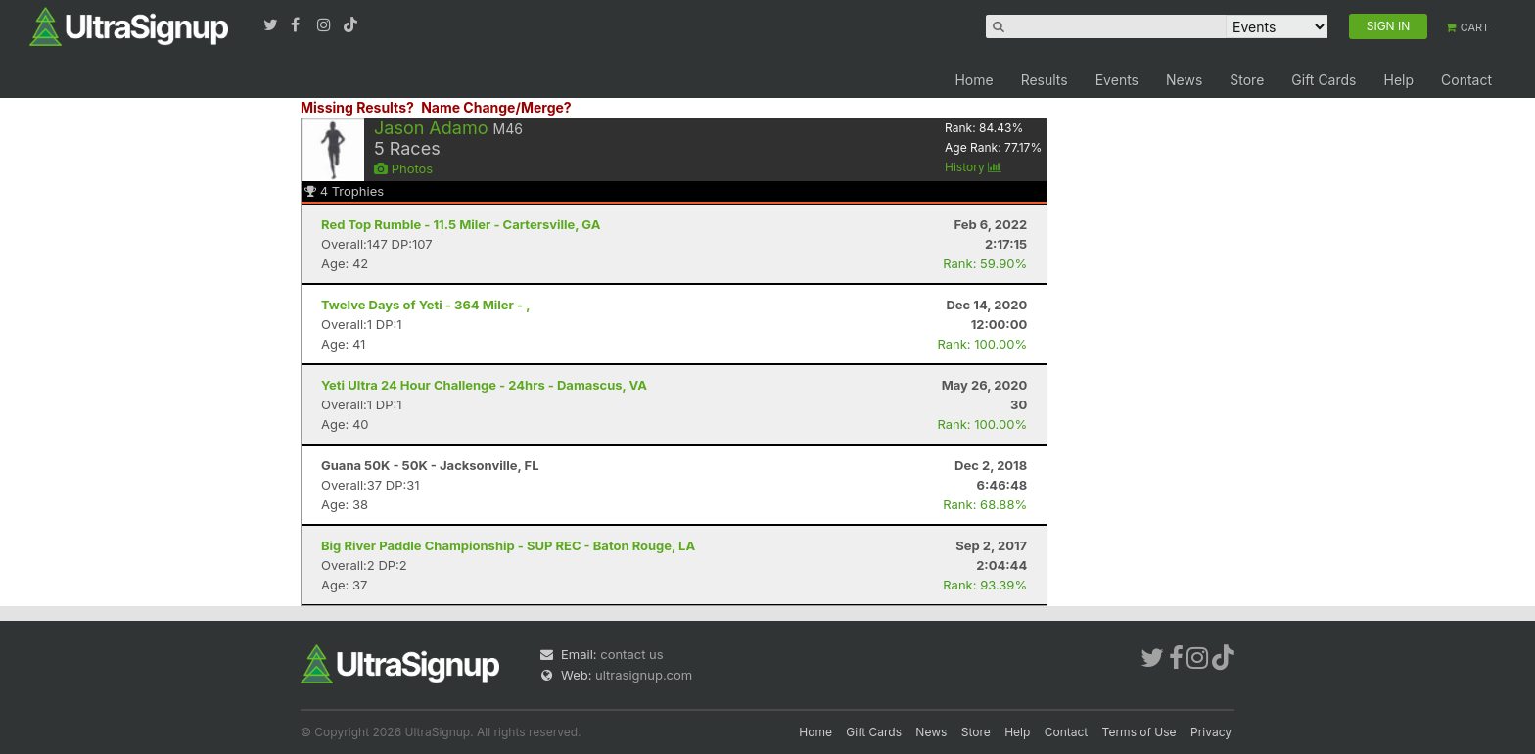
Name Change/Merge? (496, 107)
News (1184, 79)
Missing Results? (357, 107)
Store (1247, 79)
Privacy (1211, 732)
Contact (1466, 79)
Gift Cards (1323, 79)
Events (1117, 79)
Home (973, 79)
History (973, 167)
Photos (403, 168)
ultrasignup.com (643, 675)
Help (1398, 79)
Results (1044, 79)
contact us (631, 654)
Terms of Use (1139, 732)
